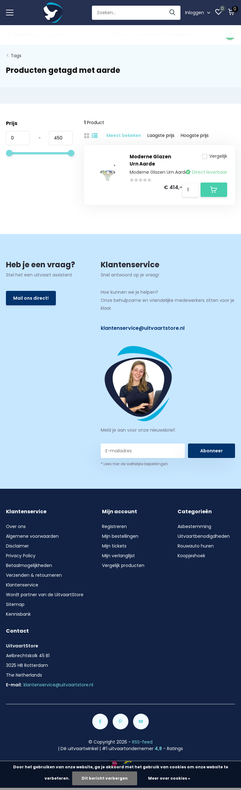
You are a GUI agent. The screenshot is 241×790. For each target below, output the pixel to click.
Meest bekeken (123, 135)
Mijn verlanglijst (118, 556)
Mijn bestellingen (120, 536)
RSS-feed (142, 742)
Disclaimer (17, 546)
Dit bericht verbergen (105, 778)
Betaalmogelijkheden (29, 565)
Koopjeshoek (191, 556)
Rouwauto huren (196, 546)
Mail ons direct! (31, 298)
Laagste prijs (160, 135)
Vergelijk (214, 156)
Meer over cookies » (169, 778)
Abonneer (211, 451)
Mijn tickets (114, 546)
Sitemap (15, 604)
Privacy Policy (20, 556)
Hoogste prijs (195, 135)
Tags (16, 55)
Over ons (16, 526)
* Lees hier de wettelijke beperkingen (134, 463)
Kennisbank (18, 614)
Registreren (114, 526)
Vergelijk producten (123, 565)
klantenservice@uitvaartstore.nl (143, 328)
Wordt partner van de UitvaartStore (44, 594)
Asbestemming (194, 526)
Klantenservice (22, 585)
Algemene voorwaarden (32, 536)
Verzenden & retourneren (34, 575)
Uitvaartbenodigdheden (204, 536)
